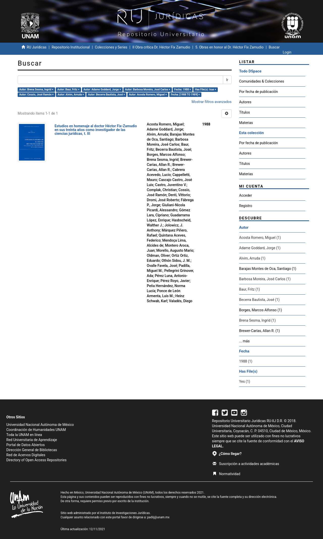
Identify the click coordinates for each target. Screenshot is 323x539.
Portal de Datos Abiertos (25, 445)
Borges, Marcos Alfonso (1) (260, 310)
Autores (245, 102)
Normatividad (226, 474)
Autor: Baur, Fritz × (68, 89)
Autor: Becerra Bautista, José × (106, 94)
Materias (246, 123)
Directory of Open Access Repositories (36, 460)
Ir (227, 80)
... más (244, 341)
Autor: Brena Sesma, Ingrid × (36, 89)
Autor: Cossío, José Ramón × (36, 94)
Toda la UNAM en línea (24, 435)
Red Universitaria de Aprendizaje (31, 440)
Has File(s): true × (205, 89)
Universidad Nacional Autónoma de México (40, 425)
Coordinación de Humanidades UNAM (36, 430)
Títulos (244, 112)
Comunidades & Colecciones (261, 81)
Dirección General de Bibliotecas (31, 450)
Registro (245, 206)
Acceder (245, 195)
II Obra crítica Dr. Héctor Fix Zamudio (161, 47)
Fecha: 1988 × (182, 89)
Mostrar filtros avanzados (212, 102)
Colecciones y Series (111, 47)
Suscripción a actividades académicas (246, 464)
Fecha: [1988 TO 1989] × (185, 94)
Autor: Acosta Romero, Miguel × (148, 94)
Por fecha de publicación (258, 92)
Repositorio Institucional (71, 47)
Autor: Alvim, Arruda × (71, 94)
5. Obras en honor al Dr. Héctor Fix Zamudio (229, 47)
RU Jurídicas (36, 47)
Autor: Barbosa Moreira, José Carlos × (147, 89)
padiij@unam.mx (158, 517)
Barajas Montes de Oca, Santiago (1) (267, 269)
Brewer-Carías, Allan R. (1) (259, 331)
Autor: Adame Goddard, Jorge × (102, 89)
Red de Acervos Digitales (25, 455)
